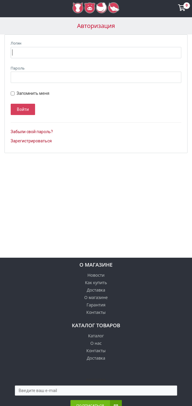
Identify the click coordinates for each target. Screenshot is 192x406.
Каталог (96, 336)
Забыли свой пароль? (32, 131)
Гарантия (96, 305)
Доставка (96, 290)
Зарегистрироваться (31, 141)
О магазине (96, 297)
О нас (96, 343)
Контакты (96, 312)
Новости (95, 275)
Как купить (96, 282)
